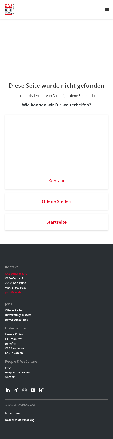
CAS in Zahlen (14, 353)
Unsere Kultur (14, 334)
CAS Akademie (14, 348)
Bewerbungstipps (16, 319)
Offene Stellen (14, 310)
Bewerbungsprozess (18, 315)
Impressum (12, 413)
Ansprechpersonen (17, 372)
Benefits (10, 343)
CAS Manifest (13, 339)
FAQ (8, 367)
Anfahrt (10, 377)
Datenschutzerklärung (19, 420)
